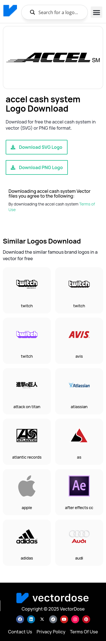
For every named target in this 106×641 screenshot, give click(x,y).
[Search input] (60, 12)
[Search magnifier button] (32, 12)
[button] (96, 12)
